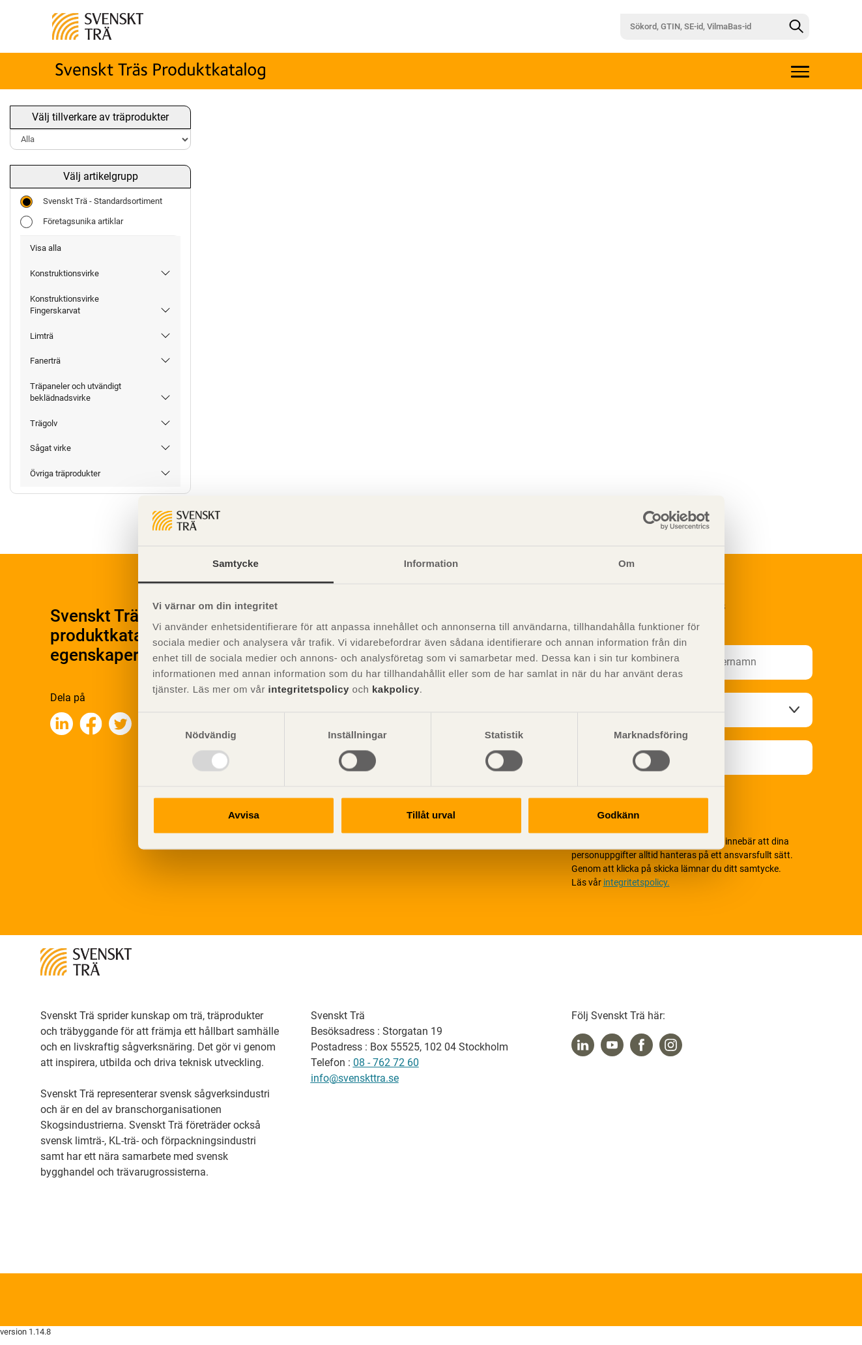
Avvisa (243, 814)
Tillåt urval (431, 814)
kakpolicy (396, 689)
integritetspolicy (307, 689)
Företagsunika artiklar (71, 222)
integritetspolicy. (636, 882)
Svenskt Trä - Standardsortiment (91, 201)
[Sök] (796, 27)
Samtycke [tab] (235, 563)
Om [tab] (626, 563)
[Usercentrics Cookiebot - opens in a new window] (653, 520)
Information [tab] (431, 563)
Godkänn (618, 814)
